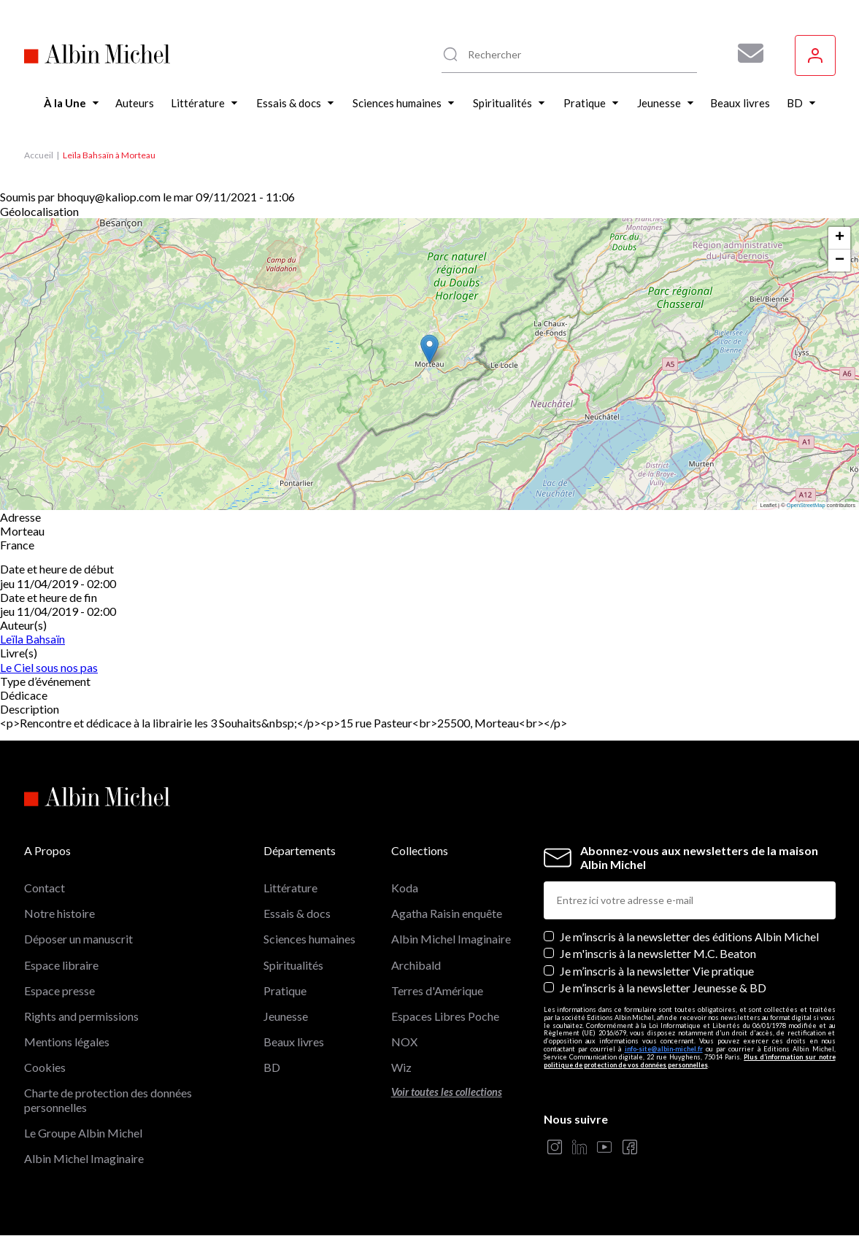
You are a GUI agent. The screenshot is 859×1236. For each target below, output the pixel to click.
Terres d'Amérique (437, 990)
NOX (404, 1041)
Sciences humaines (309, 939)
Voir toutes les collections (446, 1092)
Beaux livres (293, 1041)
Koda (404, 888)
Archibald (416, 965)
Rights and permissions (81, 1016)
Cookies (45, 1067)
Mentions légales (66, 1041)
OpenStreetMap (806, 505)
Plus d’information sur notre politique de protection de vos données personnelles (690, 1061)
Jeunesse (285, 1016)
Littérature (290, 888)
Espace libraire (61, 965)
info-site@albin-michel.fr (664, 1049)
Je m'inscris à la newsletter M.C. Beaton (658, 953)
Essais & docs (297, 913)
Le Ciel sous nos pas (49, 667)
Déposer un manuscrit (78, 939)
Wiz (401, 1067)
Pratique (285, 990)
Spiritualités (293, 965)
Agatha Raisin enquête (446, 913)
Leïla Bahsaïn (32, 639)
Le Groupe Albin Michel (83, 1133)
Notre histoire (59, 913)
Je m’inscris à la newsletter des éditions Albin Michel (689, 936)
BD (271, 1067)
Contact (44, 888)
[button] (429, 349)
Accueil (38, 155)
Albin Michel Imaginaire (84, 1158)
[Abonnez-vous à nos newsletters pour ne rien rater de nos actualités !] (745, 53)
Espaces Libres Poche (445, 1016)
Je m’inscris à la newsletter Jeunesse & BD (663, 987)
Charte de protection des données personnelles (108, 1099)
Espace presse (59, 990)
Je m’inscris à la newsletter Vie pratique (657, 971)
